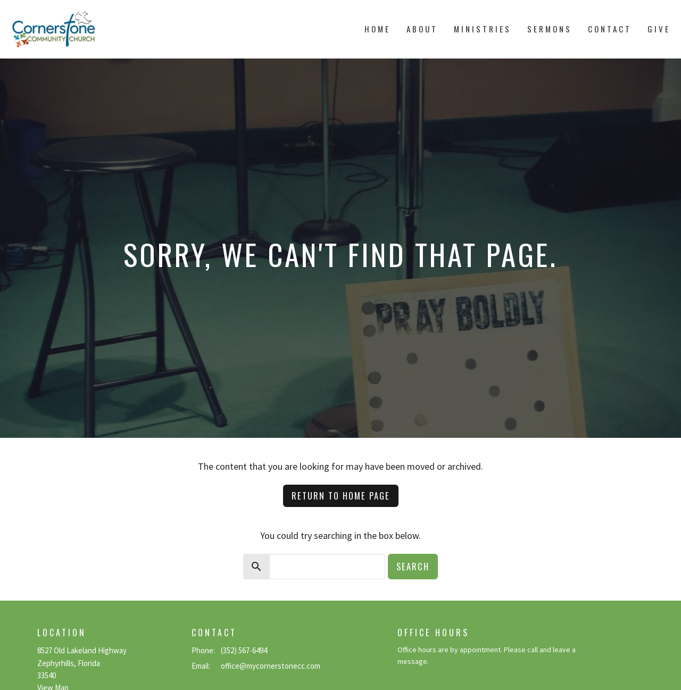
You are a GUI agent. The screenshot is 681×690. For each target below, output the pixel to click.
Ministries (482, 29)
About (422, 29)
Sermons (549, 29)
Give (658, 29)
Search (412, 566)
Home (377, 29)
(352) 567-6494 (244, 650)
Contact (610, 29)
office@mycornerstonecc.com (270, 666)
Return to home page (341, 495)
